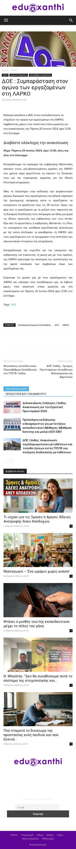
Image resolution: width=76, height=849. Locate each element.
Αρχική (5, 70)
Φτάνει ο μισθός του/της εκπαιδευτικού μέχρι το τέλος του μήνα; (36, 624)
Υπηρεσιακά (27, 835)
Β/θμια (50, 835)
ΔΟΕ (13, 304)
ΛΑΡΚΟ (65, 325)
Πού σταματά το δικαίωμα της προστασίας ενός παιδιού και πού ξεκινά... (30, 734)
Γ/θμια (60, 835)
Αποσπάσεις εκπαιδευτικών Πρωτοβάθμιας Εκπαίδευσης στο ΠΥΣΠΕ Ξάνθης (20, 369)
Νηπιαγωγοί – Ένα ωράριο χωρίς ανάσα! (36, 571)
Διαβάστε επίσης (15, 471)
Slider (15, 70)
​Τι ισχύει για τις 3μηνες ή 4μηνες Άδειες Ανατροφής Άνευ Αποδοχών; (37, 519)
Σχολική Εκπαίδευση (18, 75)
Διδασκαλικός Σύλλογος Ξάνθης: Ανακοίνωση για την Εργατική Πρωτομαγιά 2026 (45, 407)
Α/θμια (40, 835)
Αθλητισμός (48, 838)
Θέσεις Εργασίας (30, 838)
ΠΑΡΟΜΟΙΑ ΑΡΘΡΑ (16, 389)
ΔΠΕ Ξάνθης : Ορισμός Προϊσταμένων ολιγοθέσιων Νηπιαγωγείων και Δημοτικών (56, 371)
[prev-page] (5, 461)
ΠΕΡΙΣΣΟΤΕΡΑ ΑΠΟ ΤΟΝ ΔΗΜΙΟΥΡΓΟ (26, 394)
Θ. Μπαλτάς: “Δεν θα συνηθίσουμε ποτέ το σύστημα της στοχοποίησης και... (37, 678)
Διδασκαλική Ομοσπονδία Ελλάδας (34, 325)
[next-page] (11, 461)
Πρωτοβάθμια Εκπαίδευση (40, 75)
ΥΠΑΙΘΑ (14, 835)
